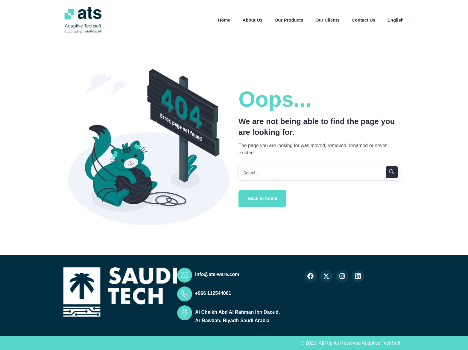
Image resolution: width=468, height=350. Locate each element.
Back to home (262, 198)
